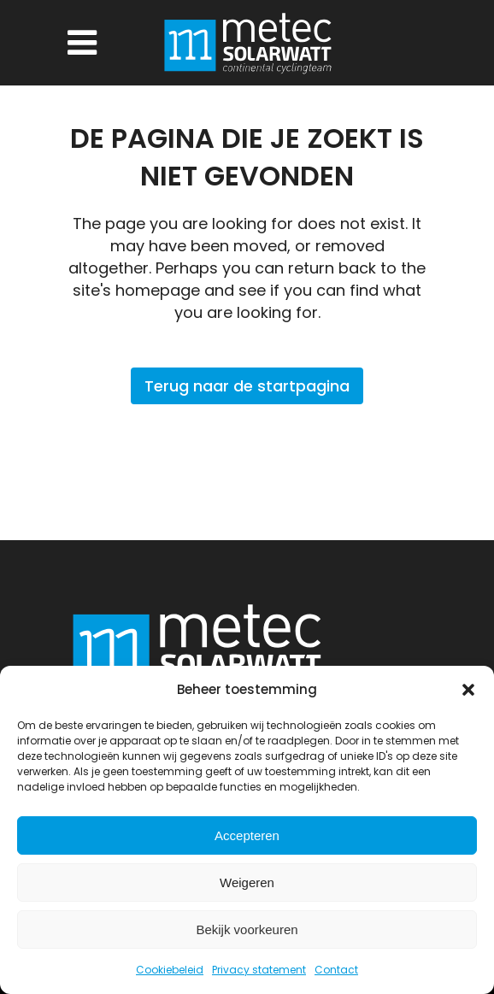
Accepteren (247, 835)
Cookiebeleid (169, 969)
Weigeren (247, 882)
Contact (336, 969)
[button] (468, 689)
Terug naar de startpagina (247, 386)
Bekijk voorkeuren (246, 929)
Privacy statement (259, 969)
